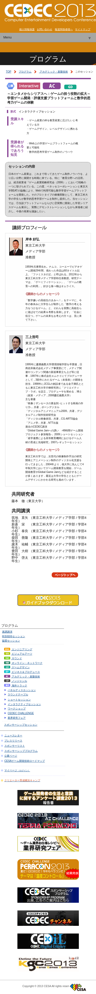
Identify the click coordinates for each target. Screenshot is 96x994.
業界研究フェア (17, 717)
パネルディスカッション (22, 690)
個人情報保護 (27, 29)
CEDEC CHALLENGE (21, 713)
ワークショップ (17, 708)
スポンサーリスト (14, 745)
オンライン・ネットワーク (23, 663)
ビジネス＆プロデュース (22, 672)
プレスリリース (13, 740)
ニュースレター (13, 735)
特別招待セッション (13, 636)
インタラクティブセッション (24, 704)
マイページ (17, 770)
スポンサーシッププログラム (21, 750)
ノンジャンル (15, 680)
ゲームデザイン (17, 667)
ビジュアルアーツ (18, 653)
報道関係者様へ (64, 29)
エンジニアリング (18, 649)
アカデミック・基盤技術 (53, 71)
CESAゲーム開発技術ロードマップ (24, 760)
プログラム (25, 71)
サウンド (13, 658)
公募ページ (10, 755)
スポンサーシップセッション (20, 724)
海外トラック (15, 685)
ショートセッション (19, 699)
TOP (8, 71)
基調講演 (7, 631)
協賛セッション (11, 640)
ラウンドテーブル (18, 694)
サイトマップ (82, 29)
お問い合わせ (44, 29)
